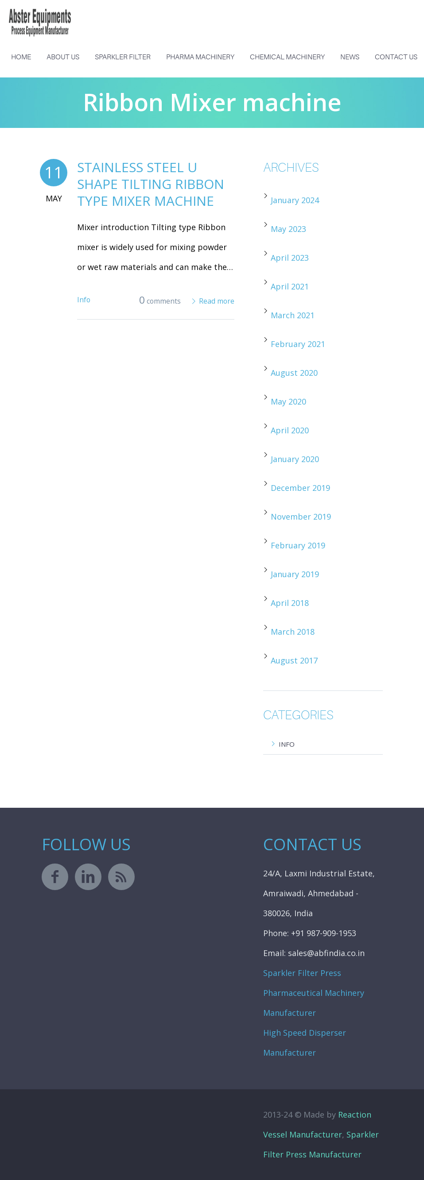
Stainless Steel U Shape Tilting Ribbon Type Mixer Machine (150, 184)
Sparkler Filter (123, 57)
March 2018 (293, 631)
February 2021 (298, 344)
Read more (216, 301)
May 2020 (288, 401)
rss (121, 877)
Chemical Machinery (287, 57)
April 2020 (290, 430)
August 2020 (294, 372)
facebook (55, 877)
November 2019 (301, 516)
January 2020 (295, 459)
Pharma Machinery (200, 57)
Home (21, 57)
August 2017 (294, 660)
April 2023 (290, 257)
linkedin (88, 877)
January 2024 (295, 200)
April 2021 (290, 286)
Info (83, 300)
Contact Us (396, 57)
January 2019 (295, 574)
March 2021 (293, 315)
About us (63, 57)
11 (53, 172)
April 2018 (290, 603)
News (349, 57)
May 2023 (288, 229)
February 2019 (298, 545)
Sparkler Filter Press (302, 973)
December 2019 (300, 487)
